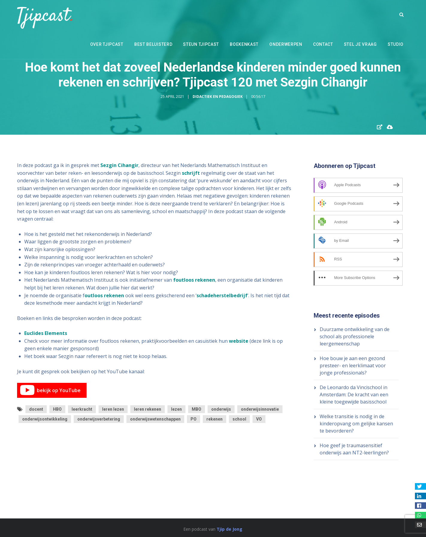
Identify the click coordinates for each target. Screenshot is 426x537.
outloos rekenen (104, 295)
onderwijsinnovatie (260, 409)
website (238, 341)
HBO (57, 409)
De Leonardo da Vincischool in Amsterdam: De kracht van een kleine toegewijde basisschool (354, 394)
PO (194, 419)
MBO (196, 409)
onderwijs (221, 409)
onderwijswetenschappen (155, 419)
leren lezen (113, 409)
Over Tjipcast (106, 44)
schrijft (191, 173)
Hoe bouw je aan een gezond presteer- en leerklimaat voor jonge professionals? (353, 365)
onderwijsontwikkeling (44, 419)
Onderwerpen (285, 44)
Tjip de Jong (229, 529)
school (239, 419)
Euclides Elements (45, 333)
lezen (176, 409)
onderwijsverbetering (98, 419)
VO (259, 419)
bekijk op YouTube (50, 390)
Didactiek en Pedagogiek (218, 96)
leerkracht (82, 409)
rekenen (214, 419)
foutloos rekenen (194, 280)
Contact (323, 44)
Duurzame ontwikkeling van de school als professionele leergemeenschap (354, 336)
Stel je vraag (360, 44)
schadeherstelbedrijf (222, 295)
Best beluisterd (153, 44)
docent (36, 409)
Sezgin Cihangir (119, 165)
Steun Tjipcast (201, 44)
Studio (396, 44)
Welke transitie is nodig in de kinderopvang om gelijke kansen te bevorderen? (356, 423)
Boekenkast (244, 44)
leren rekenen (147, 409)
